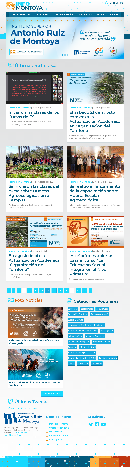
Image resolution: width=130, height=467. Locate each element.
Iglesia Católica (75, 336)
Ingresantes (42, 14)
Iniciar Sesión (116, 3)
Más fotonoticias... (52, 393)
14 (54, 290)
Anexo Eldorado (75, 319)
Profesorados (87, 309)
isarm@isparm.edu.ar (12, 435)
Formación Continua (107, 14)
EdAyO (71, 363)
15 (60, 290)
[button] (15, 38)
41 (78, 290)
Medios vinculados (101, 341)
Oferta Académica (63, 14)
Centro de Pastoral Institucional (83, 330)
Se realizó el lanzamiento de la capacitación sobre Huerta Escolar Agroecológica (94, 193)
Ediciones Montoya (108, 358)
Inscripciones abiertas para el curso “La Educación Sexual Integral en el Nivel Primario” (91, 264)
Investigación (107, 330)
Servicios (72, 347)
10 (30, 290)
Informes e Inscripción (78, 341)
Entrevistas (83, 363)
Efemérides (97, 363)
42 (84, 290)
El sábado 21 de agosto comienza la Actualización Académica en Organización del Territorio (94, 121)
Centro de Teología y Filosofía (81, 352)
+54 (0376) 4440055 (19, 432)
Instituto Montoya (21, 14)
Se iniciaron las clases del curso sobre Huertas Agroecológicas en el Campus (34, 193)
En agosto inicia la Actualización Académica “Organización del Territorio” (34, 262)
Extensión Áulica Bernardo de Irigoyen (86, 325)
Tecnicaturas (102, 309)
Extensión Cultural (99, 314)
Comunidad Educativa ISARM (82, 358)
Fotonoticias (85, 14)
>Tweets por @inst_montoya (22, 408)
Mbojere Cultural (88, 347)
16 (66, 290)
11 (36, 290)
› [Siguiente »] (90, 290)
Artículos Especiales (95, 336)
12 (42, 290)
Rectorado (73, 309)
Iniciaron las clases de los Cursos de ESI (34, 114)
